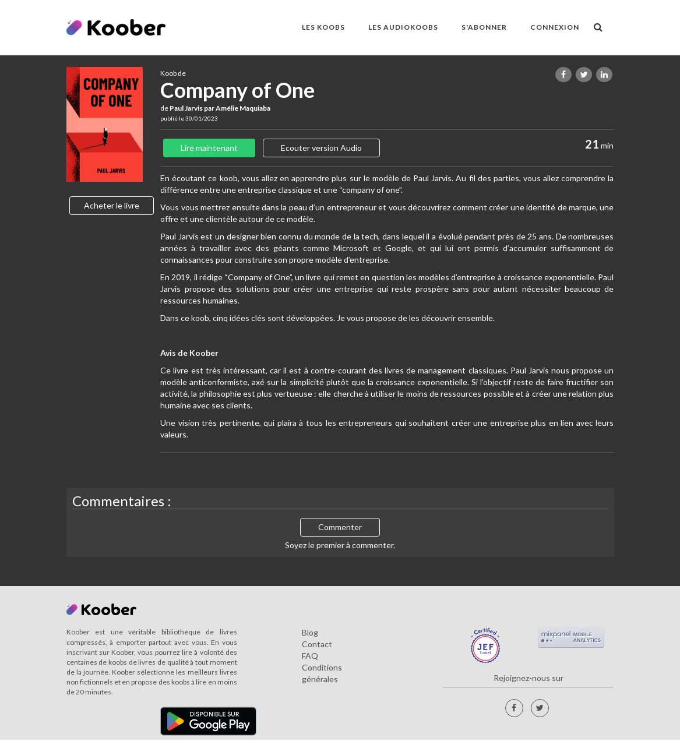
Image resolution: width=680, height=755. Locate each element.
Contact (317, 644)
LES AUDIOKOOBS (403, 27)
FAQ (310, 656)
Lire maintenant (209, 148)
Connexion (554, 27)
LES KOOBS (323, 27)
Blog (310, 632)
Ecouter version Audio (321, 148)
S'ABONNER (484, 27)
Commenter (340, 527)
